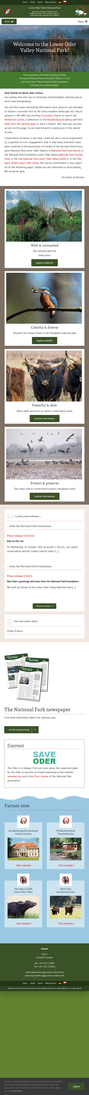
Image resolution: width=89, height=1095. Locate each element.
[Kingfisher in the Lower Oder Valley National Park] (44, 274)
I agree (76, 1086)
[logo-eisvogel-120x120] (8, 8)
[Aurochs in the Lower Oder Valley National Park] (44, 351)
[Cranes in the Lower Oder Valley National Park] (44, 429)
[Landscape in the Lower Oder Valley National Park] (44, 192)
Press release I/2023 (19, 576)
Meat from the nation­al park (20, 124)
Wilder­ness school (15, 119)
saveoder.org (14, 776)
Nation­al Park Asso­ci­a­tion (65, 150)
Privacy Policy (16, 1091)
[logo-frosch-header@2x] (81, 8)
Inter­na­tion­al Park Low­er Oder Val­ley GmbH (41, 158)
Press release (41, 776)
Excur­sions (46, 115)
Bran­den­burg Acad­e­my (59, 119)
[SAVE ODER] (44, 751)
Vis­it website (23, 865)
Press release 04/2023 (21, 535)
